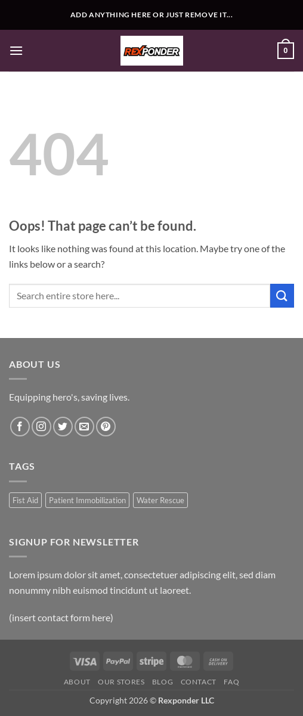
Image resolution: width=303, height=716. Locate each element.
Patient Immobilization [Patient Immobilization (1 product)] (87, 500)
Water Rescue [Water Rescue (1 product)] (160, 500)
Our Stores (121, 681)
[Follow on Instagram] (41, 426)
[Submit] (282, 295)
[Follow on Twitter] (63, 426)
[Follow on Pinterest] (106, 426)
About (77, 681)
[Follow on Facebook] (20, 426)
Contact (199, 681)
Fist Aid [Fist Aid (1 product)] (25, 500)
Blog (162, 681)
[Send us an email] (84, 426)
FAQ (231, 681)
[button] (16, 50)
